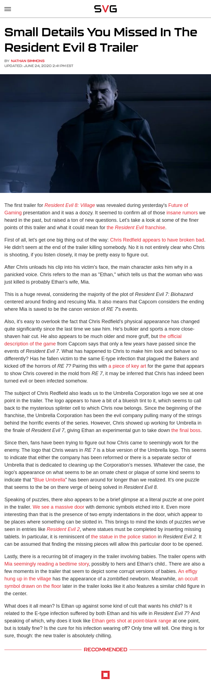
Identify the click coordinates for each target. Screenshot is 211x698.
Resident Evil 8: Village (70, 205)
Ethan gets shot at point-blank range (131, 621)
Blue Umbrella (49, 480)
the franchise (136, 227)
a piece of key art (127, 366)
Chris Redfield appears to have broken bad (157, 240)
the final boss (185, 430)
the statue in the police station (123, 536)
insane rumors (182, 212)
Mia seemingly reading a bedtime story (46, 564)
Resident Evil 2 (63, 529)
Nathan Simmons (28, 61)
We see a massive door (58, 507)
